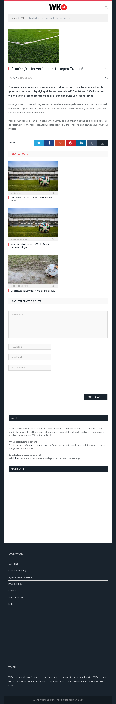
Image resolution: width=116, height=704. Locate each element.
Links (11, 603)
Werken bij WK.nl (17, 597)
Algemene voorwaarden (20, 577)
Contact (12, 590)
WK (106, 78)
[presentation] (34, 381)
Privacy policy (15, 583)
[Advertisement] (58, 501)
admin (14, 78)
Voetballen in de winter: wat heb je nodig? (33, 290)
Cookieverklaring (17, 570)
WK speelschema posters (38, 445)
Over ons (13, 563)
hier (17, 458)
